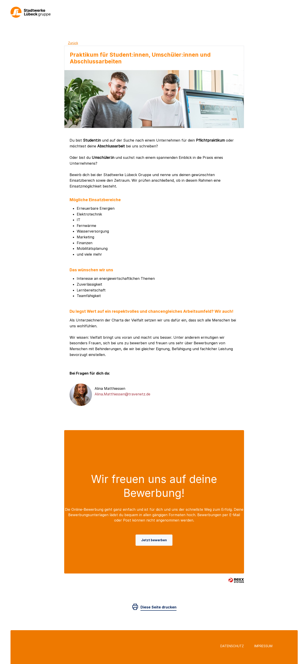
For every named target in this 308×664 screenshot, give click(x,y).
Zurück (73, 43)
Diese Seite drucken (158, 607)
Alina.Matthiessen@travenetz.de (122, 394)
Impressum (263, 646)
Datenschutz (232, 646)
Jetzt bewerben (154, 540)
